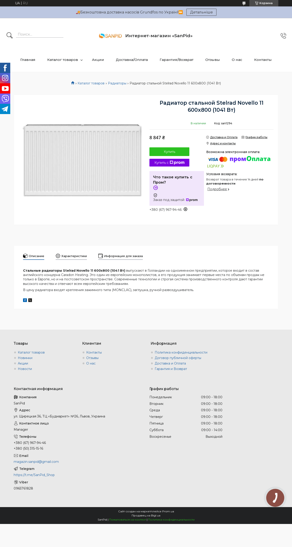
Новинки (25, 358)
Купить (169, 152)
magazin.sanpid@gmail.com (36, 462)
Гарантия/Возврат (176, 59)
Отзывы (212, 59)
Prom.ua (168, 511)
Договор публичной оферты (178, 358)
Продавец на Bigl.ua (146, 515)
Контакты (263, 59)
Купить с (169, 163)
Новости (25, 369)
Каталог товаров (62, 59)
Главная (27, 59)
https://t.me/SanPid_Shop (34, 475)
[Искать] (10, 35)
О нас (237, 59)
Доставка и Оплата (170, 363)
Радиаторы (117, 83)
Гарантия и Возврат (171, 369)
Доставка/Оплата (132, 59)
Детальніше (201, 12)
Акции (98, 59)
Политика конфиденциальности (181, 352)
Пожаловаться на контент (127, 519)
